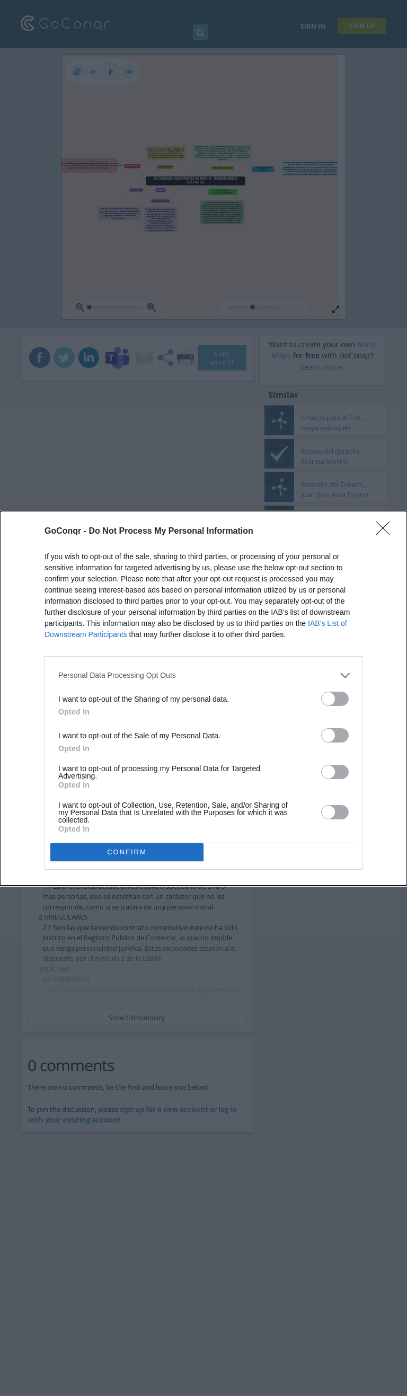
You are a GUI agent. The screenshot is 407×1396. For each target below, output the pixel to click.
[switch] (335, 699)
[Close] (386, 532)
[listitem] (203, 675)
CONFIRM (127, 852)
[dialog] (203, 698)
